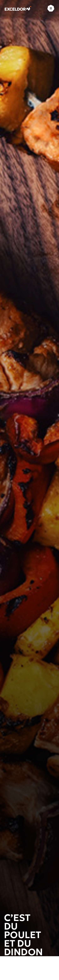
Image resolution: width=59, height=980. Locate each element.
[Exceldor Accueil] (18, 8)
